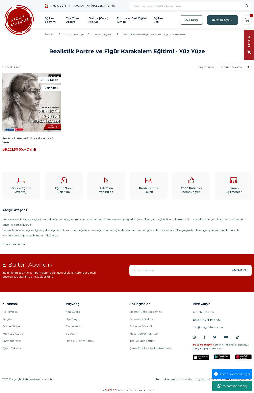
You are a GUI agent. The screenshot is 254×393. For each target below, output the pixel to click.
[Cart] (247, 20)
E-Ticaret (118, 390)
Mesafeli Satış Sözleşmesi (145, 311)
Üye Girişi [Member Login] (191, 19)
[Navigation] (249, 44)
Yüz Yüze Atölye (12, 333)
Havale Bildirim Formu (80, 340)
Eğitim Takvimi (11, 348)
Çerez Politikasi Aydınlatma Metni (150, 348)
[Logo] (19, 20)
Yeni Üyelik (73, 311)
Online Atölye (11, 326)
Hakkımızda (10, 311)
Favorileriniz (73, 326)
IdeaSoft (105, 390)
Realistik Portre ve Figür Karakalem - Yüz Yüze (28, 140)
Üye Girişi (72, 319)
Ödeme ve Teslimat (142, 319)
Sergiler (7, 319)
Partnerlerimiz (11, 340)
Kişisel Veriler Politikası (143, 333)
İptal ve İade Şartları (142, 340)
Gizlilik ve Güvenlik (141, 326)
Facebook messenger (232, 374)
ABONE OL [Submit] (239, 270)
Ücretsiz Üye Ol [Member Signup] (222, 19)
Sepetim (71, 333)
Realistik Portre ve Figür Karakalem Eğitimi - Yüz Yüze (155, 34)
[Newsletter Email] (190, 270)
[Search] (190, 6)
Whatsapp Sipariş (232, 386)
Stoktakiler (13, 66)
